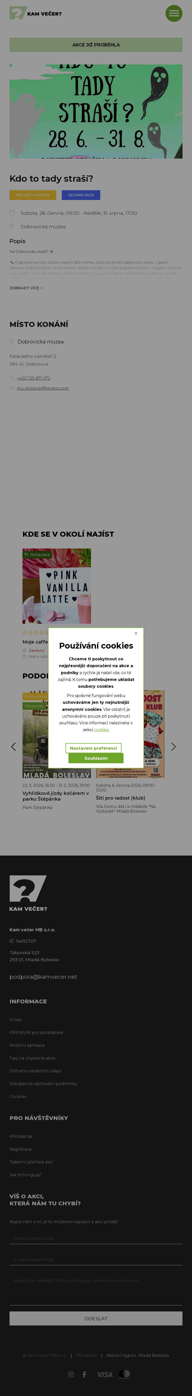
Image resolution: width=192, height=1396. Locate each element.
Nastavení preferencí (93, 748)
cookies (101, 729)
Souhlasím (96, 758)
